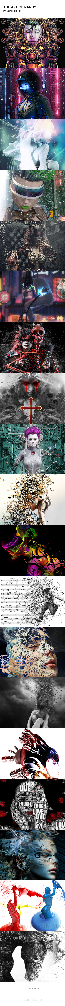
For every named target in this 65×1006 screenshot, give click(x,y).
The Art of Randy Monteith (20, 8)
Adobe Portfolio (38, 1000)
